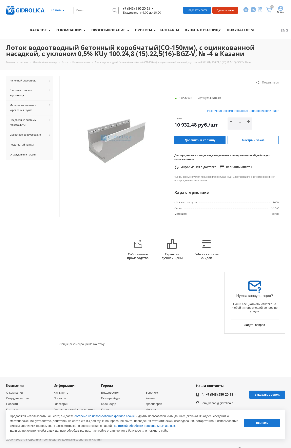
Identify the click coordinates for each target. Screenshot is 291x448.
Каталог (38, 30)
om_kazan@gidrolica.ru (218, 403)
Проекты (143, 30)
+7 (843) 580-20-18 (136, 8)
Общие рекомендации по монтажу (81, 344)
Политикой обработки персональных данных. (144, 425)
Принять (262, 423)
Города (107, 385)
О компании (69, 30)
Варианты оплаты (236, 167)
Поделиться (267, 82)
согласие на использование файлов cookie (105, 416)
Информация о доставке (195, 167)
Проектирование (108, 30)
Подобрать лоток (197, 10)
